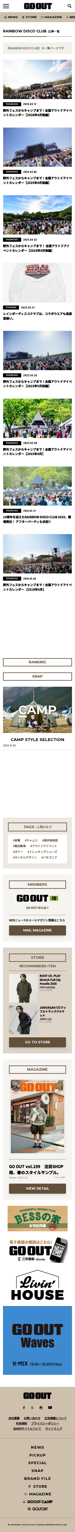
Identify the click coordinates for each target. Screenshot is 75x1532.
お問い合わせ (32, 1418)
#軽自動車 (19, 846)
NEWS (37, 1447)
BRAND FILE (37, 1478)
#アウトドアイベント (43, 846)
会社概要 (14, 1418)
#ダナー (18, 852)
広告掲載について (55, 1418)
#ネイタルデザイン (25, 857)
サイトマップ (53, 1429)
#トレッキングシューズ (42, 852)
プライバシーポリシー (45, 1423)
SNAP (37, 1470)
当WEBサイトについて (27, 1429)
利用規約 (21, 1423)
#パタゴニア (49, 857)
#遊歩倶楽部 (50, 840)
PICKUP (37, 1455)
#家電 (16, 840)
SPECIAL (37, 1463)
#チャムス (31, 840)
